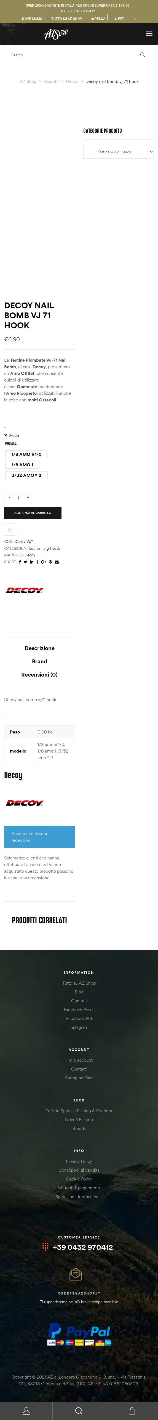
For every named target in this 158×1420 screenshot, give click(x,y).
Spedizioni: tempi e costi (79, 1196)
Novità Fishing (79, 1119)
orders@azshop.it (79, 1293)
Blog (79, 992)
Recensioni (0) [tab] (39, 674)
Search (79, 1411)
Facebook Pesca (79, 1009)
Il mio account (79, 1060)
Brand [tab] (39, 661)
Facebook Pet (79, 1018)
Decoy (30, 555)
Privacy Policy (79, 1161)
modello (10, 443)
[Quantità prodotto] (18, 497)
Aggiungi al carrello (32, 513)
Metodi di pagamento (79, 1187)
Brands (79, 1128)
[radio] (26, 454)
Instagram (79, 1027)
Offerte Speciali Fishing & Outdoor (79, 1110)
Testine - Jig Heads (44, 548)
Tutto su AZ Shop (79, 983)
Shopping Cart (79, 1077)
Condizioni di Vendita (79, 1170)
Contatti (79, 1000)
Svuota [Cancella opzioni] (14, 435)
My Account (26, 1411)
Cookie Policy (79, 1179)
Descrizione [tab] (40, 648)
